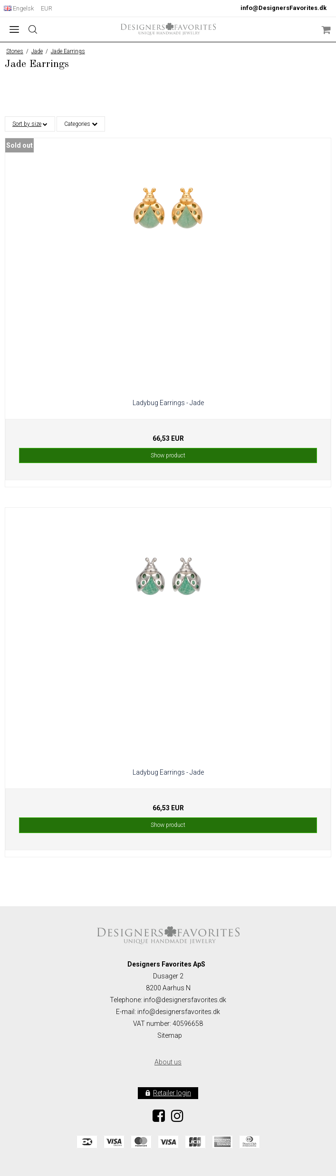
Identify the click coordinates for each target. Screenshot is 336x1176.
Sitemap (169, 1035)
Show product (168, 455)
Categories (80, 124)
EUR (46, 8)
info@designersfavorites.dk (178, 1011)
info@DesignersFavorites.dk (283, 7)
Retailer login (172, 1093)
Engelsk (19, 8)
